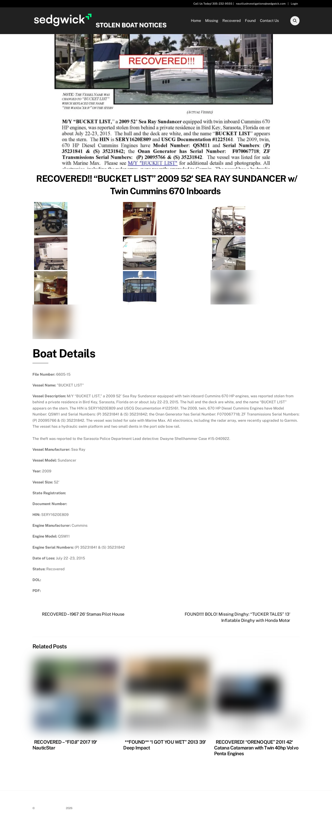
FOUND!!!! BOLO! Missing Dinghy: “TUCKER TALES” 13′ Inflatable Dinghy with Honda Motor (238, 618)
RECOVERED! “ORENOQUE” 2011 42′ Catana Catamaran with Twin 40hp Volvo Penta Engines (256, 749)
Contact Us (269, 21)
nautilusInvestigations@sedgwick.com (260, 3)
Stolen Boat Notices (50, 809)
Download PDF (55, 592)
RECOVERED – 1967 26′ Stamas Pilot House (82, 615)
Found (250, 21)
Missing (211, 21)
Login (294, 3)
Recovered (231, 21)
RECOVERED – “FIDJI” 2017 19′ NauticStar (64, 746)
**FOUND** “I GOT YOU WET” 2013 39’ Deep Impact (164, 746)
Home (196, 21)
